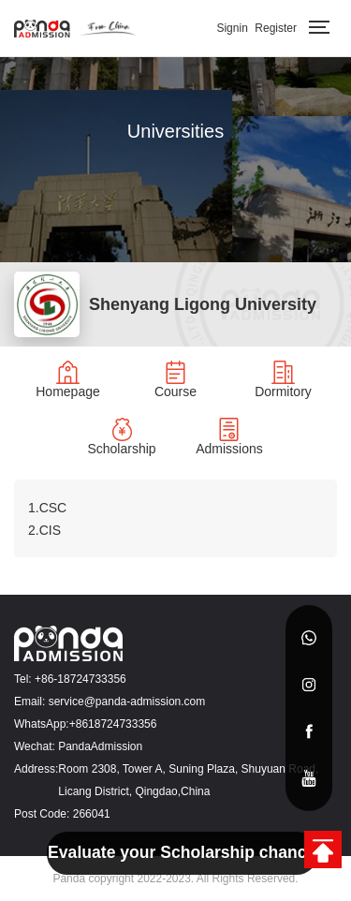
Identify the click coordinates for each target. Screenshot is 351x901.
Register (276, 28)
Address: (36, 768)
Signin (231, 28)
